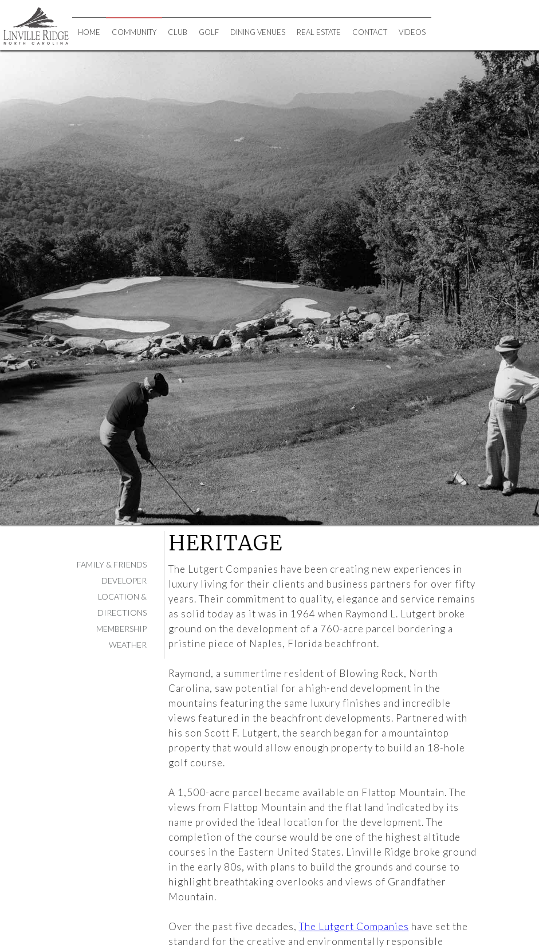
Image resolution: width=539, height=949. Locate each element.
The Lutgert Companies (354, 926)
